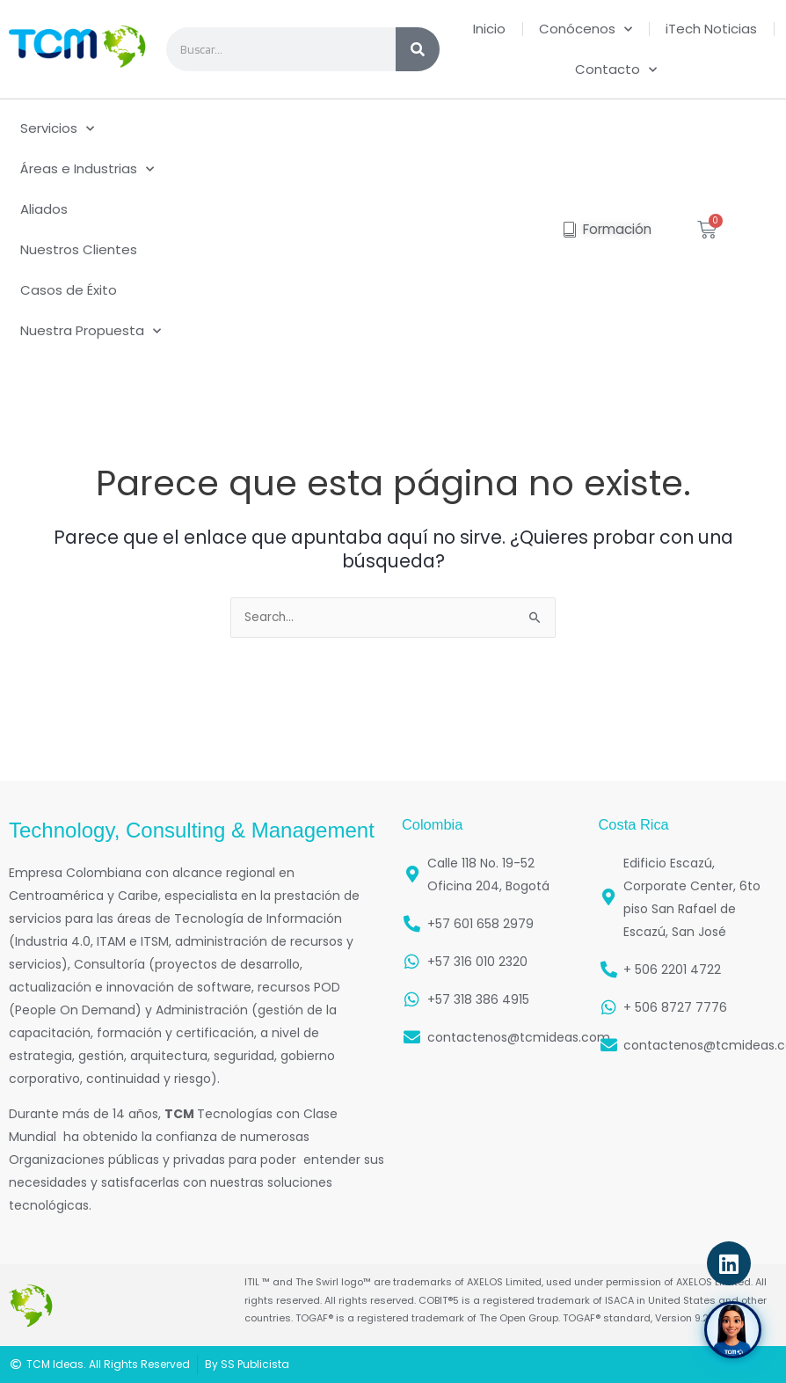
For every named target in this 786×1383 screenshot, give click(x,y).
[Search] (418, 49)
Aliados (44, 209)
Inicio (489, 28)
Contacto (616, 70)
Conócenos (585, 29)
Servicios (57, 129)
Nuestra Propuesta (90, 331)
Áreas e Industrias (87, 169)
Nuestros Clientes (78, 249)
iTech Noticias (711, 28)
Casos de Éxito (68, 290)
